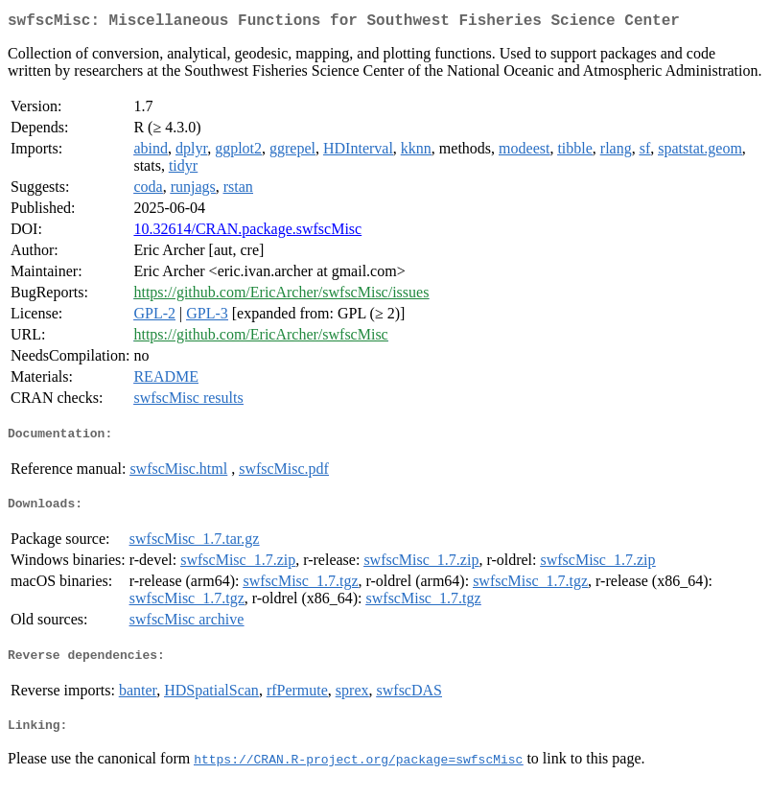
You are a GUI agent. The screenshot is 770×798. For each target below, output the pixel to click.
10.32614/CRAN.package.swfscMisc (247, 232)
